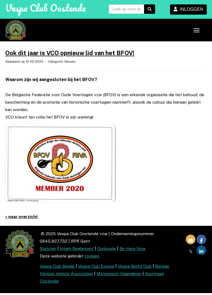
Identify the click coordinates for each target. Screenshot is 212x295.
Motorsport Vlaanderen (119, 273)
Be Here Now (133, 248)
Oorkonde (106, 248)
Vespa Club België (57, 266)
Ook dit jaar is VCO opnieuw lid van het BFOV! (69, 53)
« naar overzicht (21, 216)
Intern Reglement (77, 248)
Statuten (48, 248)
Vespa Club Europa (96, 266)
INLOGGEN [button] (188, 9)
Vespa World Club (135, 266)
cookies (91, 256)
